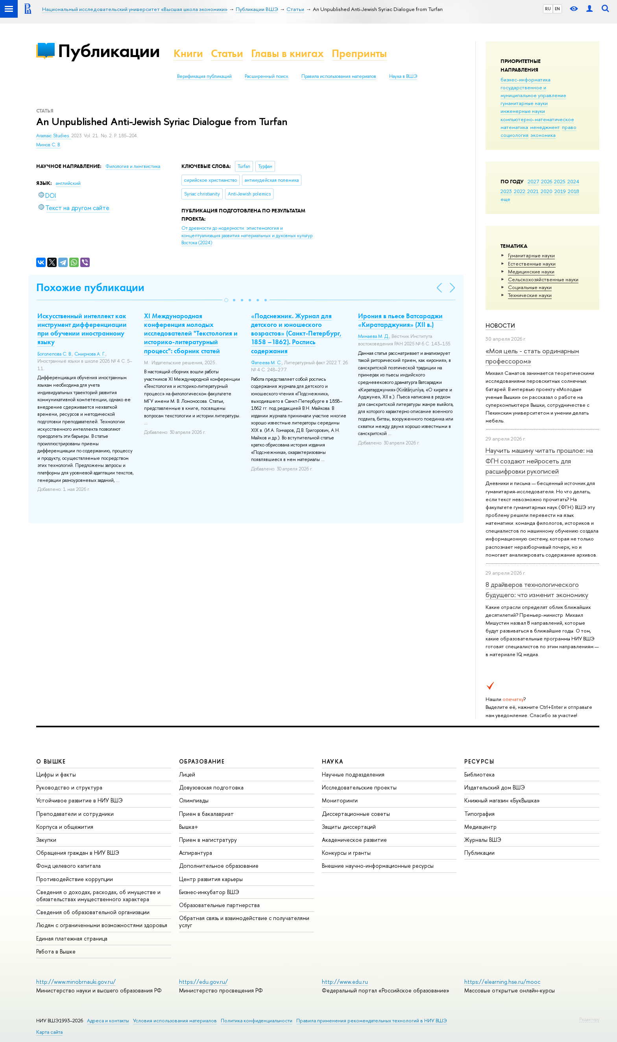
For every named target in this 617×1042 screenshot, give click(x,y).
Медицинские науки (531, 271)
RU (548, 8)
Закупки (46, 839)
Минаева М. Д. (373, 336)
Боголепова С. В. (54, 354)
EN (557, 8)
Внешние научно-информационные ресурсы (378, 865)
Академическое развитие (354, 839)
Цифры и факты (56, 774)
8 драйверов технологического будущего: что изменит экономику (537, 589)
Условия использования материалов (175, 1020)
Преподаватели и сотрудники (75, 813)
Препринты (359, 53)
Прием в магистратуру (208, 839)
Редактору (589, 1019)
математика (514, 127)
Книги (188, 53)
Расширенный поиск (266, 76)
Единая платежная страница (71, 938)
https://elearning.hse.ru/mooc (502, 981)
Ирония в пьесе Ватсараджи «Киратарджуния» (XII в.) (400, 320)
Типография (479, 813)
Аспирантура (195, 852)
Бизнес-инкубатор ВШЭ (209, 892)
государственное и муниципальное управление (533, 91)
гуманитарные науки (524, 103)
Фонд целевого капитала (68, 865)
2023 (506, 191)
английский (68, 183)
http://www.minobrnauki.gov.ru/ (76, 981)
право (569, 127)
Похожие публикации (90, 287)
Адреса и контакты (108, 1020)
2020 (546, 191)
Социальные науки (530, 287)
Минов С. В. (48, 145)
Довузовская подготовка (211, 787)
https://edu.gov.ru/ (203, 981)
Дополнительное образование (219, 865)
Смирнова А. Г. (89, 354)
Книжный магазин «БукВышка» (502, 800)
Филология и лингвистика (132, 166)
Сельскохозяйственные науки (543, 279)
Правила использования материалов (338, 76)
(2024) (246, 235)
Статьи (227, 53)
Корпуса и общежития (64, 826)
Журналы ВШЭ (482, 839)
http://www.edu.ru (345, 981)
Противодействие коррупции (74, 879)
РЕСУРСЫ (479, 761)
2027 (533, 181)
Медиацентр (480, 826)
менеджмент (545, 127)
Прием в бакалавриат (206, 813)
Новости (500, 325)
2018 (573, 191)
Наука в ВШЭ (403, 76)
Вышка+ (188, 826)
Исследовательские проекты (359, 787)
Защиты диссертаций (349, 826)
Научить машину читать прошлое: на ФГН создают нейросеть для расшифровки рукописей (539, 461)
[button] (226, 300)
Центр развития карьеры (211, 879)
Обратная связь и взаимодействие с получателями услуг (244, 921)
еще (505, 199)
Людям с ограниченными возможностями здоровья (101, 925)
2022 (519, 191)
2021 (533, 191)
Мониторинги (340, 800)
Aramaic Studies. (53, 136)
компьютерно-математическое (537, 119)
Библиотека (479, 774)
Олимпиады (194, 800)
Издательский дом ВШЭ (494, 787)
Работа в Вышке (56, 951)
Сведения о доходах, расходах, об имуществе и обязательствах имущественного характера (98, 895)
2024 (573, 181)
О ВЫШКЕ (51, 761)
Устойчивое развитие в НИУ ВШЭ (79, 800)
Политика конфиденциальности (256, 1020)
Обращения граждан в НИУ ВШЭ (77, 852)
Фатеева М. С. (266, 363)
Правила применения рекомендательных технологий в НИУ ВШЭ (371, 1020)
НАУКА (333, 761)
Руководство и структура (69, 787)
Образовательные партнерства (219, 905)
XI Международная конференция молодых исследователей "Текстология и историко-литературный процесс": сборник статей (191, 333)
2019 (560, 191)
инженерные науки (523, 110)
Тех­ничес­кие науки (530, 295)
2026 (546, 181)
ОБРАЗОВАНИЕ (202, 761)
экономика (543, 134)
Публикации (109, 51)
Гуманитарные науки (531, 255)
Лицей (187, 774)
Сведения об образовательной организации (93, 912)
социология (514, 134)
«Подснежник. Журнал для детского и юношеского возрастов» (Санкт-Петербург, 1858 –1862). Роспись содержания (296, 333)
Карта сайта (49, 1032)
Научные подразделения (353, 774)
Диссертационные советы (356, 813)
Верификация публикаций (204, 76)
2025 (559, 181)
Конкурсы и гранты (346, 852)
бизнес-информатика (525, 79)
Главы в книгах (287, 53)
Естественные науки (532, 263)
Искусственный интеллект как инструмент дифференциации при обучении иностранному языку (82, 329)
